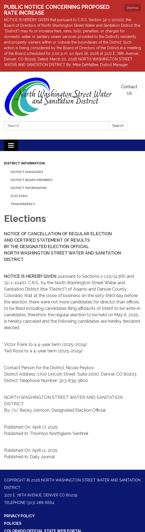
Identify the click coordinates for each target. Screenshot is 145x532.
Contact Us (129, 90)
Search (118, 126)
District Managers (27, 172)
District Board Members (31, 180)
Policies (12, 523)
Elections (19, 196)
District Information (24, 163)
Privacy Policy (19, 516)
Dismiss (132, 8)
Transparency (23, 204)
